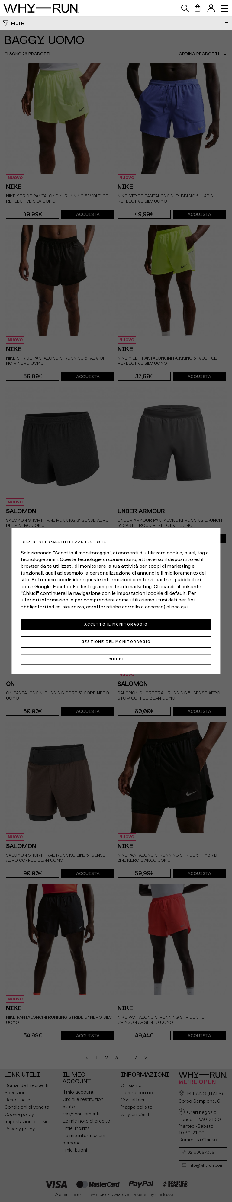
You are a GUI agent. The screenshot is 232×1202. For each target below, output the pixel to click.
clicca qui (177, 607)
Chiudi (116, 659)
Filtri (18, 23)
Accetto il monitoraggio (115, 624)
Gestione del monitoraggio (116, 642)
